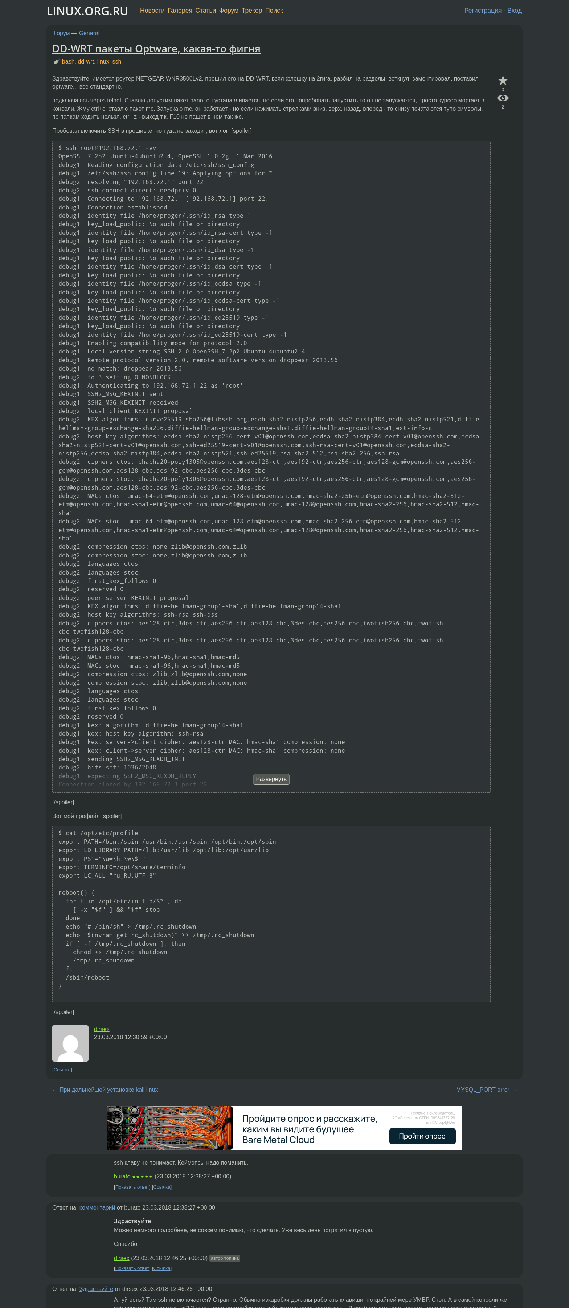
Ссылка (62, 1069)
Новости (152, 10)
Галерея (180, 10)
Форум (228, 10)
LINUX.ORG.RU (87, 11)
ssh (117, 61)
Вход (514, 10)
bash (68, 61)
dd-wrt (86, 61)
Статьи (205, 10)
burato (122, 1176)
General (89, 33)
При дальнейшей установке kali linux (109, 1090)
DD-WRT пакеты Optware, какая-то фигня (156, 48)
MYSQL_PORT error (482, 1090)
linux (103, 61)
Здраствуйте (96, 1289)
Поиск (274, 10)
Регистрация (483, 10)
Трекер (252, 10)
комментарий (97, 1208)
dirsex (102, 1029)
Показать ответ (132, 1187)
